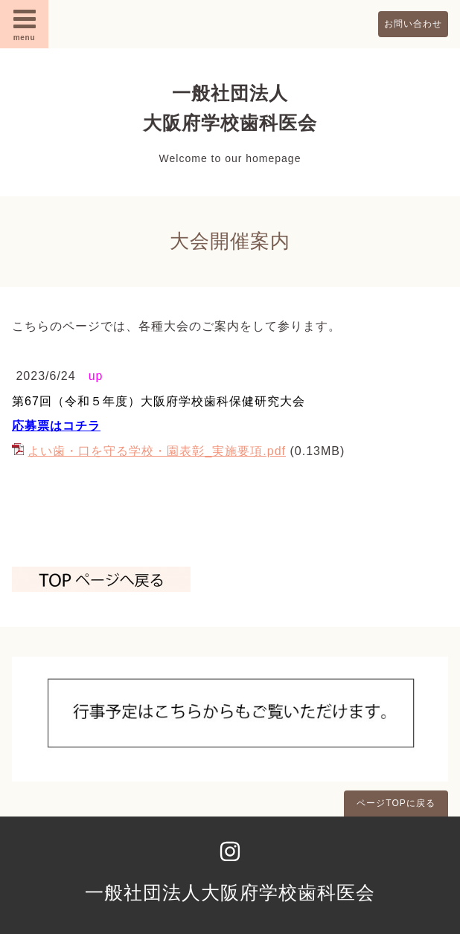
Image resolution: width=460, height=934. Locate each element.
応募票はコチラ (56, 425)
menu (24, 24)
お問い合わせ (413, 24)
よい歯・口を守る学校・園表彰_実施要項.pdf (157, 451)
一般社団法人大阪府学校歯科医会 (230, 892)
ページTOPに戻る (396, 803)
